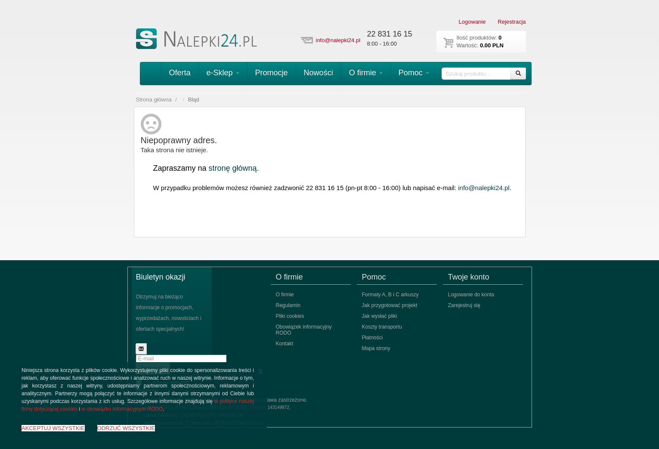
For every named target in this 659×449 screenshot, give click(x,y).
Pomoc (414, 72)
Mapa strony (376, 348)
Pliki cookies (290, 316)
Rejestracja (512, 21)
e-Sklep (223, 72)
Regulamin (288, 305)
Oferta (180, 72)
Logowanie (472, 21)
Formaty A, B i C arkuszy (390, 295)
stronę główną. (234, 168)
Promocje (271, 72)
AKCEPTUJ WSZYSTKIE (53, 428)
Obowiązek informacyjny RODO (304, 330)
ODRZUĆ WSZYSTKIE (126, 428)
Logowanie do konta (471, 295)
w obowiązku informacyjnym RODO (122, 409)
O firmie (366, 72)
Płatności (372, 338)
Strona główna (154, 99)
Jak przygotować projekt (390, 305)
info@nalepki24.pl (338, 40)
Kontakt (285, 344)
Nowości (318, 72)
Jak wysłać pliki (379, 316)
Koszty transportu (382, 327)
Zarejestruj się (464, 305)
